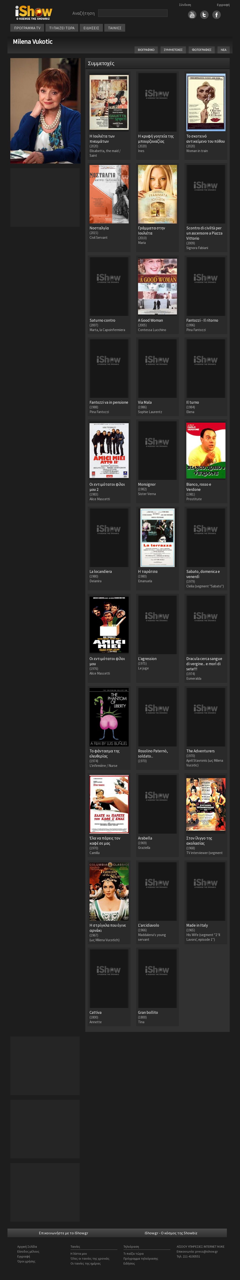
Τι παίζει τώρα (134, 1253)
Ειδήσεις (129, 1263)
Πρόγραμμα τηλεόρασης (141, 1258)
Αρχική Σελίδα (27, 1246)
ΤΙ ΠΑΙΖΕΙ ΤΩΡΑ (62, 28)
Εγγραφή (223, 5)
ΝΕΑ (223, 50)
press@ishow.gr (206, 1251)
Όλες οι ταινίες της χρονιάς (90, 1258)
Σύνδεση (185, 5)
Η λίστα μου (79, 1253)
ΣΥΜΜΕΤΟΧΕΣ (173, 50)
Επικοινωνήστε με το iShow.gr (63, 1233)
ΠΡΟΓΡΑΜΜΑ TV (27, 28)
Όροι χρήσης (26, 1261)
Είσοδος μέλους (28, 1251)
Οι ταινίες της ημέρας (86, 1263)
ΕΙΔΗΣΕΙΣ (91, 28)
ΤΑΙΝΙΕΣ (114, 28)
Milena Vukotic (32, 41)
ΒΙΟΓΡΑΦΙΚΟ (146, 50)
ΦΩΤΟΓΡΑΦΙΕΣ (201, 50)
